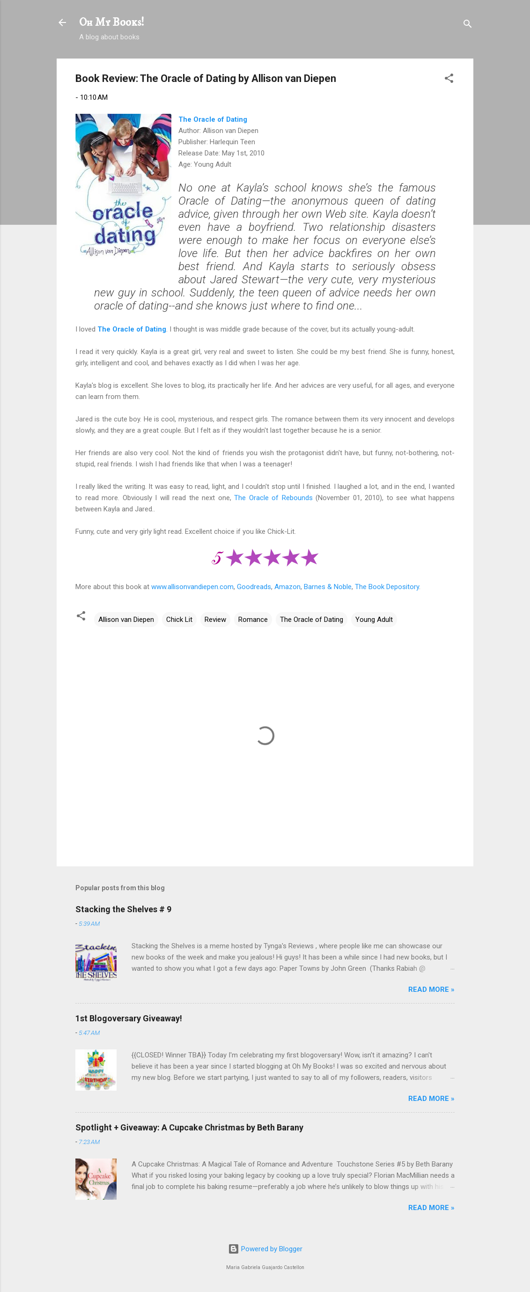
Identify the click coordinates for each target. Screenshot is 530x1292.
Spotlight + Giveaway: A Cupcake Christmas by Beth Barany (189, 1127)
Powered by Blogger (265, 1249)
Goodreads (254, 587)
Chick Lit (179, 619)
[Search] (467, 25)
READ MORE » (431, 989)
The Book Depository (387, 587)
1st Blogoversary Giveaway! (128, 1018)
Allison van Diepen (126, 619)
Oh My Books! (111, 22)
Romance (253, 619)
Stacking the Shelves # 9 (123, 909)
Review (215, 619)
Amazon (287, 587)
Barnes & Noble (328, 587)
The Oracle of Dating (212, 119)
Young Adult (374, 619)
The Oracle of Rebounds (273, 498)
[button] (449, 80)
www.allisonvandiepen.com (192, 587)
